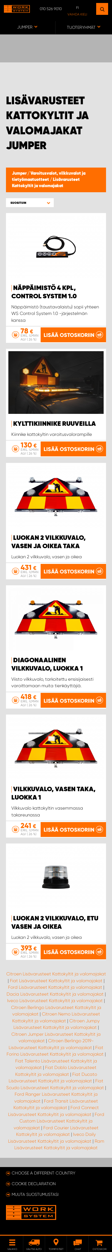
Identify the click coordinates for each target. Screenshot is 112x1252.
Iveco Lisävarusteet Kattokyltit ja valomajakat (55, 1000)
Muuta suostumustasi (35, 1194)
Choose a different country (43, 1173)
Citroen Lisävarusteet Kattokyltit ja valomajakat (56, 974)
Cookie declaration (34, 1183)
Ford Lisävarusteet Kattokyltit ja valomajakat (55, 987)
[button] (30, 202)
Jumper (19, 173)
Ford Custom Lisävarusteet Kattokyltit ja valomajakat (59, 1121)
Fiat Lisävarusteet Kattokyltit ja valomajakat (56, 980)
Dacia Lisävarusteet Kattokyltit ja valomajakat (55, 994)
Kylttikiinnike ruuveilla (54, 424)
